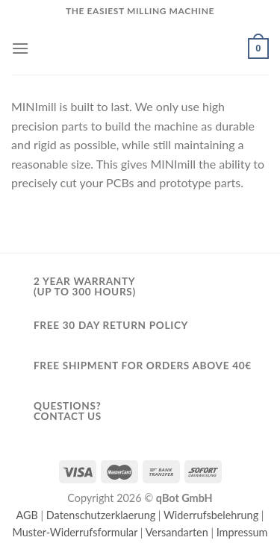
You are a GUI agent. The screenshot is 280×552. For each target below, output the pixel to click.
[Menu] (20, 48)
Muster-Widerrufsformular (75, 532)
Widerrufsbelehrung (211, 515)
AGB (27, 515)
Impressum (242, 532)
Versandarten (177, 532)
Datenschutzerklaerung (100, 515)
